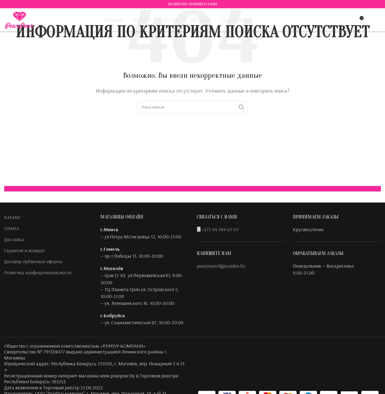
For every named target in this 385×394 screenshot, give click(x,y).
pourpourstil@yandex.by (221, 266)
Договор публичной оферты (33, 261)
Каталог (12, 217)
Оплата (11, 228)
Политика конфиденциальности (37, 272)
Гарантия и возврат (24, 250)
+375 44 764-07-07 (220, 229)
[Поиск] (336, 20)
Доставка (14, 239)
